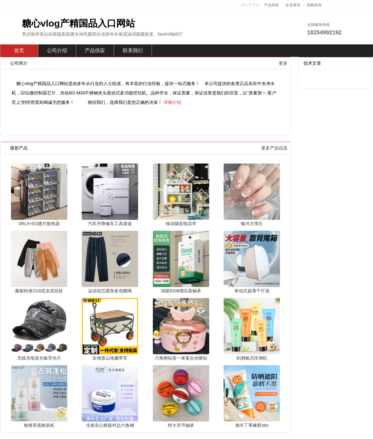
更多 (283, 63)
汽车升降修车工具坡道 (110, 223)
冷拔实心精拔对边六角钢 (110, 425)
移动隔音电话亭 (181, 223)
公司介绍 (57, 50)
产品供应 (271, 5)
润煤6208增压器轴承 (181, 290)
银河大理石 (252, 223)
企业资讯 (292, 5)
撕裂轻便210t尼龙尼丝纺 (39, 290)
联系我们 (133, 50)
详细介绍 (172, 102)
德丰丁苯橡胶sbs (251, 425)
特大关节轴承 (181, 425)
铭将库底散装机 (39, 425)
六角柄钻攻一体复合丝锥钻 (181, 358)
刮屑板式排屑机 (251, 358)
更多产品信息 (274, 147)
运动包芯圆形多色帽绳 (110, 290)
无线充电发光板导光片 (39, 358)
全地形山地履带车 (109, 358)
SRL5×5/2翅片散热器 (39, 223)
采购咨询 (314, 5)
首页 (19, 50)
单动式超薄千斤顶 (251, 290)
